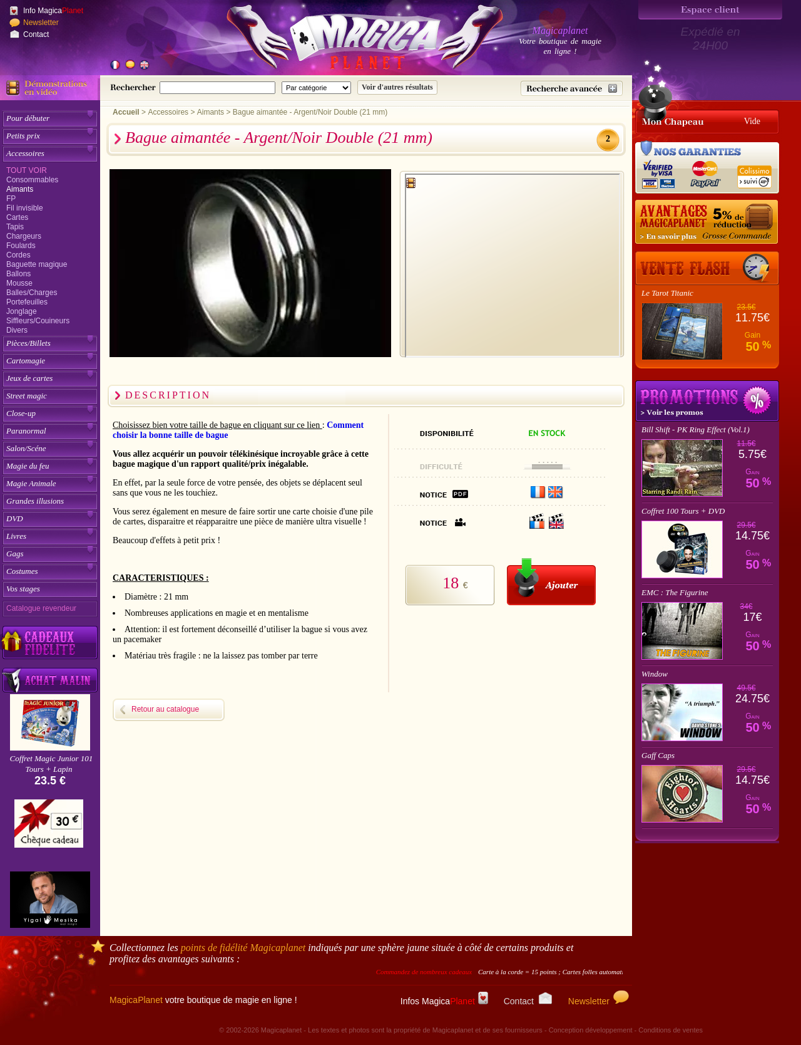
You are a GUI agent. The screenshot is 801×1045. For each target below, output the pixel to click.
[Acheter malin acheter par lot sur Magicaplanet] (50, 680)
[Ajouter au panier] (551, 581)
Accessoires (25, 153)
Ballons (18, 273)
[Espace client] (710, 9)
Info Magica (53, 10)
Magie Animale (31, 483)
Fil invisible (24, 208)
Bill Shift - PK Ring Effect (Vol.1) (695, 429)
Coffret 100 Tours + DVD (683, 511)
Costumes (22, 571)
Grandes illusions (35, 501)
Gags (14, 553)
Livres (16, 536)
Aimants (19, 189)
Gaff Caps (658, 755)
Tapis (15, 226)
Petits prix (23, 135)
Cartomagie (25, 360)
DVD (14, 518)
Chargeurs (23, 236)
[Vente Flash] (707, 268)
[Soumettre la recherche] (397, 87)
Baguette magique (36, 264)
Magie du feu (27, 466)
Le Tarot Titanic (667, 293)
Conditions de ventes (670, 1030)
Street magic (26, 395)
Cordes (18, 255)
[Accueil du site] (350, 40)
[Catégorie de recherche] (316, 87)
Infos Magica (444, 1001)
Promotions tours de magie (707, 401)
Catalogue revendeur (41, 608)
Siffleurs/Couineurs (37, 320)
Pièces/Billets (28, 343)
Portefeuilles (27, 302)
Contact (36, 34)
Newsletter (41, 22)
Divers (17, 330)
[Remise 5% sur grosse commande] (707, 222)
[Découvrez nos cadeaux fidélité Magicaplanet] (50, 643)
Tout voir (26, 170)
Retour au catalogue (165, 709)
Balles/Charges (31, 292)
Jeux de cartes (29, 378)
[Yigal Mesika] (50, 899)
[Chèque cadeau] (48, 827)
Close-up (21, 413)
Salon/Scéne (26, 448)
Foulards (21, 245)
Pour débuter (27, 118)
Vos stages (23, 588)
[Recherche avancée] (572, 88)
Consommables (32, 179)
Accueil (126, 112)
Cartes (17, 217)
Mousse (19, 283)
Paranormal (26, 430)
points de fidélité (243, 947)
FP (11, 198)
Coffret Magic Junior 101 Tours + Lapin (51, 764)
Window (654, 673)
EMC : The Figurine (674, 592)
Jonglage (21, 311)
